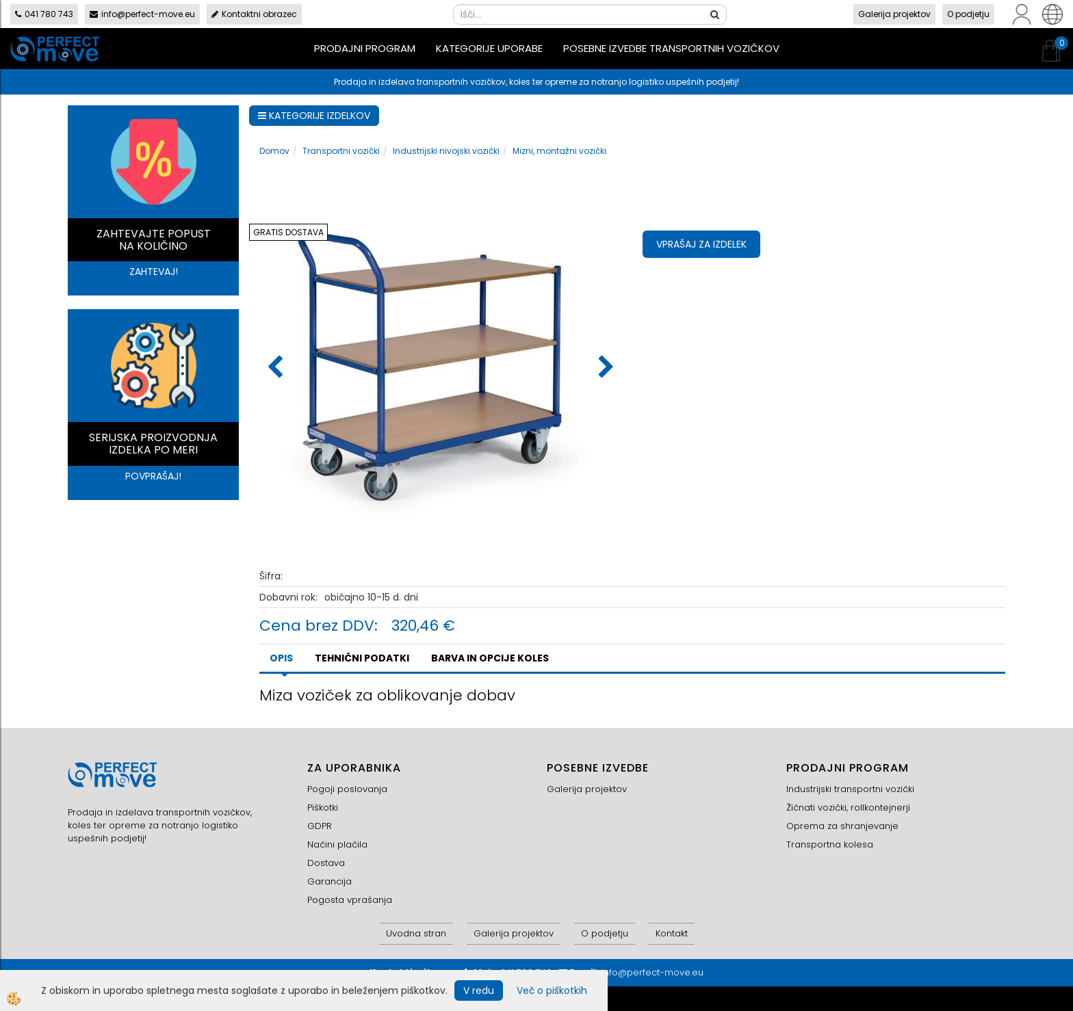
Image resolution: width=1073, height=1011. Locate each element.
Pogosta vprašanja (349, 899)
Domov (274, 151)
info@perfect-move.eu (142, 14)
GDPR (319, 825)
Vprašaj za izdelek (701, 244)
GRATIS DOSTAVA (288, 232)
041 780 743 (44, 14)
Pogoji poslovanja (347, 789)
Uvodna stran (416, 933)
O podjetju (968, 14)
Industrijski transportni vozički (850, 789)
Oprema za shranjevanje (842, 825)
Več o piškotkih (552, 990)
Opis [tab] (281, 658)
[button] (604, 368)
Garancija (329, 881)
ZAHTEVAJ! (153, 271)
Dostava (326, 862)
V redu (478, 990)
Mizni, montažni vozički (559, 151)
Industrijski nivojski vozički (446, 151)
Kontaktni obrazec (254, 14)
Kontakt (672, 933)
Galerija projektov (894, 14)
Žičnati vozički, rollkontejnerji (848, 807)
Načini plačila (337, 844)
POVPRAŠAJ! (153, 476)
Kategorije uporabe (489, 48)
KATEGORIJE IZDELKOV (314, 115)
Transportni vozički (341, 151)
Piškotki (322, 807)
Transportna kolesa (829, 844)
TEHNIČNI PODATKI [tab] (362, 658)
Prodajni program (364, 48)
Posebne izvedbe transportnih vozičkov (671, 48)
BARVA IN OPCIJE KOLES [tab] (490, 658)
